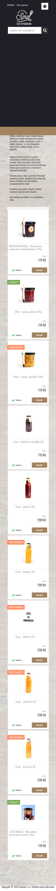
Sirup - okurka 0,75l (25, 636)
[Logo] (28, 17)
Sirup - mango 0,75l (25, 571)
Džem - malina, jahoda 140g (28, 311)
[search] (44, 30)
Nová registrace (22, 5)
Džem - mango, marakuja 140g (28, 376)
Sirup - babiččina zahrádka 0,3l (28, 441)
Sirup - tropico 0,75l (25, 766)
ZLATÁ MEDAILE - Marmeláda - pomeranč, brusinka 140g (23, 833)
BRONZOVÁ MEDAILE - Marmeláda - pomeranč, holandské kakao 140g (26, 248)
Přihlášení (10, 5)
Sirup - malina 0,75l (25, 506)
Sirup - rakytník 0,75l (25, 701)
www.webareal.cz (36, 875)
